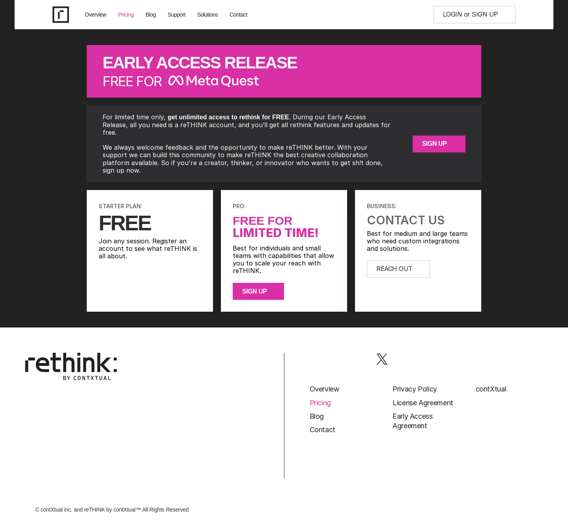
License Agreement (422, 403)
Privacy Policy (414, 389)
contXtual (491, 389)
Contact (238, 14)
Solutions (207, 14)
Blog (151, 14)
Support (176, 14)
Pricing (126, 14)
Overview (95, 14)
